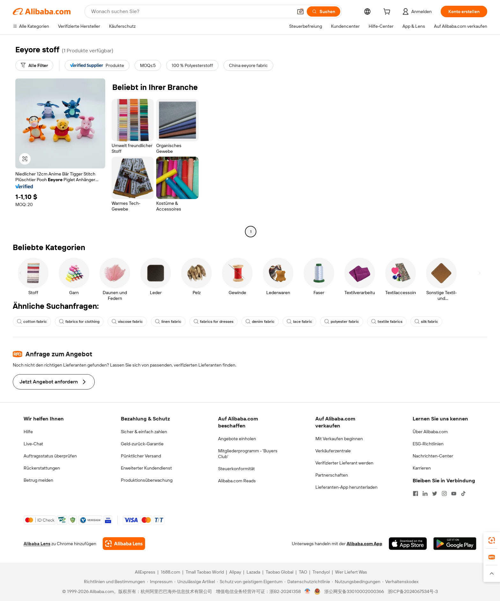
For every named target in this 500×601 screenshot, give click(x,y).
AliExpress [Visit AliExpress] (145, 572)
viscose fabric (127, 321)
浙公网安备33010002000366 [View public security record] (354, 591)
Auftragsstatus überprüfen (50, 455)
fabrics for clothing (79, 321)
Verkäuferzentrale (333, 450)
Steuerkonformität (236, 468)
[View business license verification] (308, 591)
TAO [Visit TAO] (303, 572)
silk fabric (426, 321)
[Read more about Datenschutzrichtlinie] (307, 581)
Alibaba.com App (364, 543)
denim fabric (260, 321)
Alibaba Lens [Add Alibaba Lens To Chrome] (37, 543)
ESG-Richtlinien (428, 443)
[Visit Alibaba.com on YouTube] (454, 493)
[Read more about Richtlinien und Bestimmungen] (113, 581)
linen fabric (168, 321)
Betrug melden (38, 480)
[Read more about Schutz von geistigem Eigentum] (250, 581)
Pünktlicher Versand (141, 455)
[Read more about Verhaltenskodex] (400, 581)
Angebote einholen (237, 438)
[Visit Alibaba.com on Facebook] (415, 493)
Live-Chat (33, 443)
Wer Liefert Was (351, 572)
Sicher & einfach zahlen (144, 431)
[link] (491, 540)
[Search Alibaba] (191, 11)
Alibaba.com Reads (237, 480)
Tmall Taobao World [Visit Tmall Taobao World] (205, 572)
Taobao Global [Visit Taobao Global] (279, 572)
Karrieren (422, 468)
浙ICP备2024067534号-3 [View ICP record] (413, 591)
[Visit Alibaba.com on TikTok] (463, 493)
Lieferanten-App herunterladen (346, 487)
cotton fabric (32, 321)
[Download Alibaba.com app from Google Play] (454, 543)
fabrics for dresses (213, 321)
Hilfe (28, 431)
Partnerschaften (331, 475)
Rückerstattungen (42, 468)
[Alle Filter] (34, 65)
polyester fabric (341, 321)
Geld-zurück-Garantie (142, 443)
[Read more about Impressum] (160, 581)
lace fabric (299, 321)
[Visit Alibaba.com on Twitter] (435, 493)
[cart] (388, 12)
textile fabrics (386, 321)
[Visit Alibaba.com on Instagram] (444, 493)
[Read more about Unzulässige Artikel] (194, 581)
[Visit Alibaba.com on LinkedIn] (425, 493)
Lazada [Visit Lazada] (253, 572)
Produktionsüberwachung (147, 480)
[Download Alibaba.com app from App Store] (408, 543)
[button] (300, 11)
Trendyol (321, 572)
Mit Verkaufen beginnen (339, 438)
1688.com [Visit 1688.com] (170, 572)
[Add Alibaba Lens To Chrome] (124, 543)
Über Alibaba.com (430, 431)
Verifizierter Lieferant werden (344, 462)
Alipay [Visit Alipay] (235, 572)
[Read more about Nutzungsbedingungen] (356, 581)
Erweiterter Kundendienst (146, 468)
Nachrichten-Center (433, 455)
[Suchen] (323, 11)
